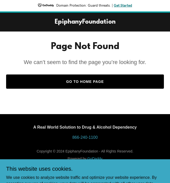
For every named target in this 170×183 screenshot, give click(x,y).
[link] (85, 22)
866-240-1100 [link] (85, 137)
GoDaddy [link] (94, 159)
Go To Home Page (85, 82)
